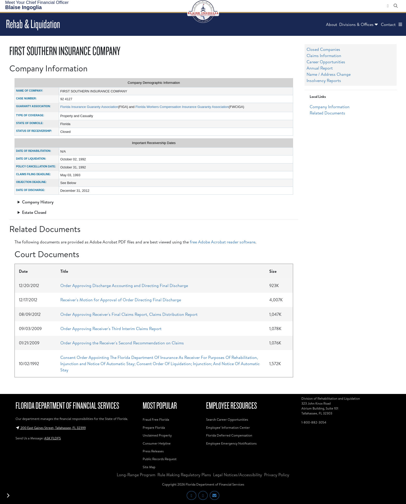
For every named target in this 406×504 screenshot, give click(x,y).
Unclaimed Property (157, 435)
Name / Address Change (329, 74)
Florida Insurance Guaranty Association (89, 107)
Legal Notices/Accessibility (237, 475)
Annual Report (320, 68)
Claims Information (324, 55)
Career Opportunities (326, 62)
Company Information (330, 107)
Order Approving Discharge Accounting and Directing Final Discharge (124, 285)
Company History (38, 202)
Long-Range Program (136, 475)
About (331, 24)
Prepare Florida (154, 427)
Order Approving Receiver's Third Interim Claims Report (111, 328)
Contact (388, 24)
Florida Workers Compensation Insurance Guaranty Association (182, 107)
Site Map (149, 467)
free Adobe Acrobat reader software (222, 242)
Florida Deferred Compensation (229, 435)
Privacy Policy (276, 475)
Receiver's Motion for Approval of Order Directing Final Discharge (120, 300)
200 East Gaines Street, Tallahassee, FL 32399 (51, 427)
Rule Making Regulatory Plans (184, 475)
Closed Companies (323, 49)
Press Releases (153, 451)
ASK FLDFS (52, 438)
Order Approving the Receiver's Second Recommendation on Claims (122, 343)
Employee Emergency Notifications (231, 443)
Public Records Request (160, 459)
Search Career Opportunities (227, 419)
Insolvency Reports (324, 80)
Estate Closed (34, 212)
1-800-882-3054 (313, 422)
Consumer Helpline (157, 443)
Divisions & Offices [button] (359, 24)
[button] (400, 24)
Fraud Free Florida (156, 419)
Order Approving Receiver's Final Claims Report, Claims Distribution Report (129, 314)
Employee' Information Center (228, 427)
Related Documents (327, 113)
